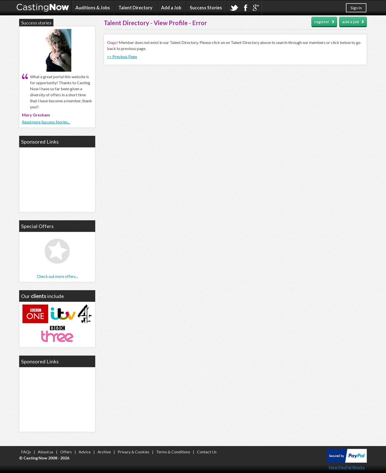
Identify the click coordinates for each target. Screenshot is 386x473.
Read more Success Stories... (46, 121)
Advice (85, 451)
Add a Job (171, 7)
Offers (66, 451)
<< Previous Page (122, 56)
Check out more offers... (57, 276)
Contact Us (207, 451)
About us (45, 451)
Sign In (356, 7)
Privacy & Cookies (133, 451)
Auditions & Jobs (92, 7)
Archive (104, 451)
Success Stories (206, 7)
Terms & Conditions (173, 451)
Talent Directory (135, 7)
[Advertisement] (57, 179)
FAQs (26, 451)
